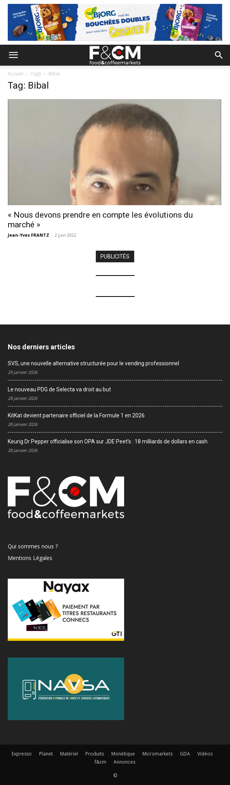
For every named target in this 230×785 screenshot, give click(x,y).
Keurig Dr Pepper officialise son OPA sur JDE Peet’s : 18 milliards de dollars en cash (108, 441)
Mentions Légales (30, 558)
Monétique (123, 753)
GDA (185, 753)
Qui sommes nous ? (33, 546)
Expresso (22, 753)
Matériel (69, 753)
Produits (94, 753)
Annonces (124, 762)
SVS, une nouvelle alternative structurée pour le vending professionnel (93, 363)
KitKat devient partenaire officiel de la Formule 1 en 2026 (76, 415)
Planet (46, 753)
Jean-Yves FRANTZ (28, 235)
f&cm (100, 762)
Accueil (15, 73)
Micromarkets (157, 753)
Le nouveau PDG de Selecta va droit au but (59, 389)
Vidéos (205, 753)
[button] (13, 55)
